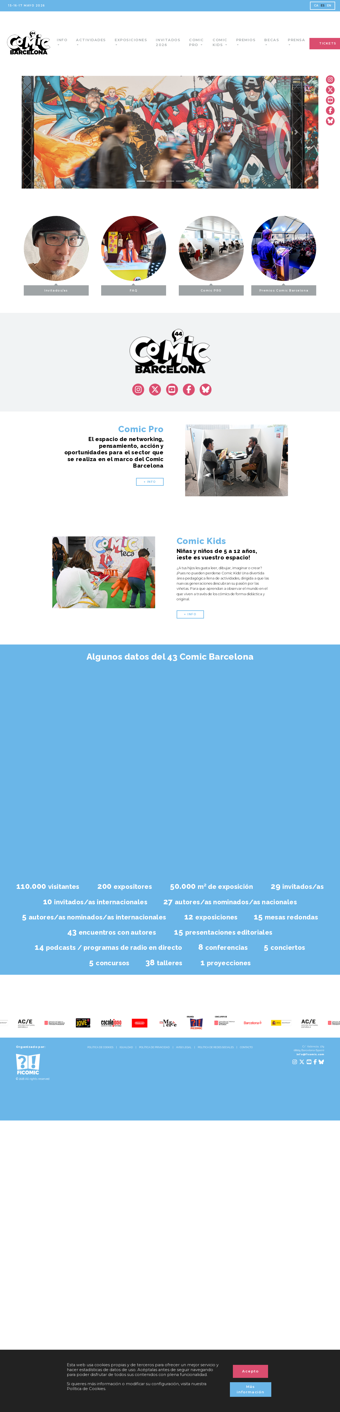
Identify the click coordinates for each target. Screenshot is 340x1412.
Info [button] (66, 40)
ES (323, 5)
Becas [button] (276, 40)
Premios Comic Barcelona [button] (301, 288)
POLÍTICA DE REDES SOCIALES (216, 1047)
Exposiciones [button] (135, 40)
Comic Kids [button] (224, 42)
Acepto (250, 1371)
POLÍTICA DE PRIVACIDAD (154, 1047)
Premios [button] (250, 40)
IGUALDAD (126, 1047)
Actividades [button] (96, 40)
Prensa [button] (301, 40)
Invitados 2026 (172, 42)
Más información (250, 1389)
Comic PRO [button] (228, 288)
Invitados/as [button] (38, 288)
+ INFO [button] (150, 482)
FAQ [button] (134, 288)
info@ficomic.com (310, 1054)
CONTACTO (246, 1047)
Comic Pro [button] (201, 42)
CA (316, 5)
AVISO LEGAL (184, 1047)
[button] (44, 132)
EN (329, 5)
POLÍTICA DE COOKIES (100, 1047)
